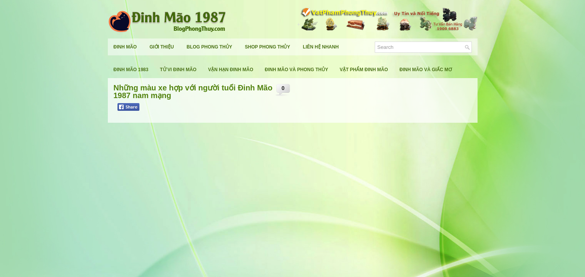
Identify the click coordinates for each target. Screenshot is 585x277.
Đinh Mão (125, 47)
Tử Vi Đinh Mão (178, 69)
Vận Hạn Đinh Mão (230, 69)
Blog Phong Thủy (209, 47)
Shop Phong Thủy (267, 47)
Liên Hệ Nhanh (321, 47)
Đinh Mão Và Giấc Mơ (425, 69)
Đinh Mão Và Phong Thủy (296, 69)
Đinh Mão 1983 (131, 69)
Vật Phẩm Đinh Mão (364, 69)
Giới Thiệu (161, 47)
